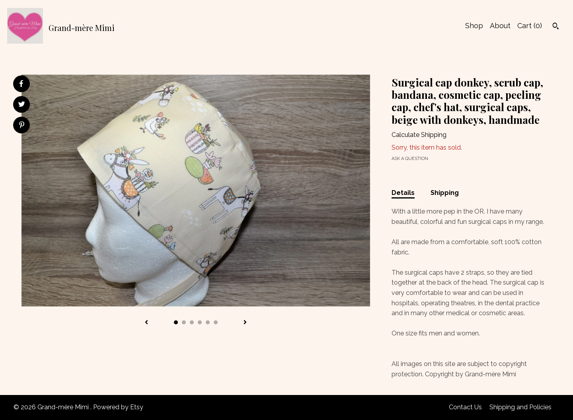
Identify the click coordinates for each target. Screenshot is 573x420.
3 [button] (192, 322)
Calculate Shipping (419, 135)
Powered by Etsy (118, 407)
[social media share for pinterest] (21, 126)
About (500, 25)
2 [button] (184, 322)
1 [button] (176, 322)
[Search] (556, 27)
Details (403, 193)
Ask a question (410, 158)
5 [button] (208, 322)
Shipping (445, 193)
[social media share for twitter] (21, 105)
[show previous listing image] (146, 322)
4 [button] (200, 322)
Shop (474, 25)
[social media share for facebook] (21, 83)
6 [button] (216, 322)
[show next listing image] (245, 322)
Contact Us (465, 407)
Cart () (529, 25)
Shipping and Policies (520, 407)
